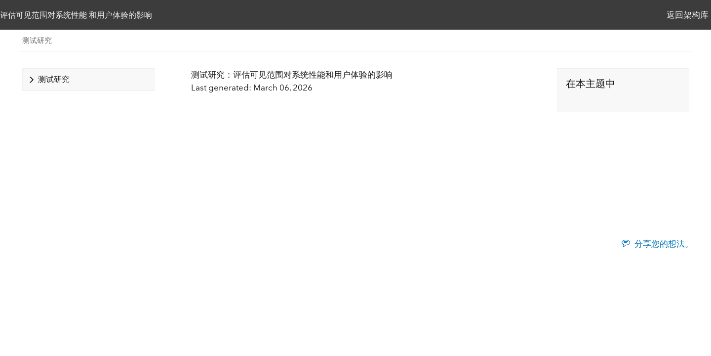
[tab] (88, 79)
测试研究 (37, 40)
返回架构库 (688, 15)
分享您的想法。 (663, 244)
